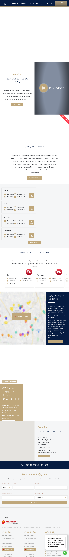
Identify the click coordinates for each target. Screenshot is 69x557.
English (49, 3)
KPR (30, 3)
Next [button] (67, 253)
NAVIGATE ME (7, 523)
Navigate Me (43, 429)
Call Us (5, 535)
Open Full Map (21, 290)
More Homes (34, 216)
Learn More (17, 104)
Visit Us (42, 4)
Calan (39, 191)
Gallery (36, 3)
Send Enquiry (34, 476)
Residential (14, 3)
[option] (34, 34)
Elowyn (7, 204)
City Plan (5, 4)
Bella (6, 191)
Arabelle (40, 204)
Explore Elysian (34, 178)
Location (24, 3)
